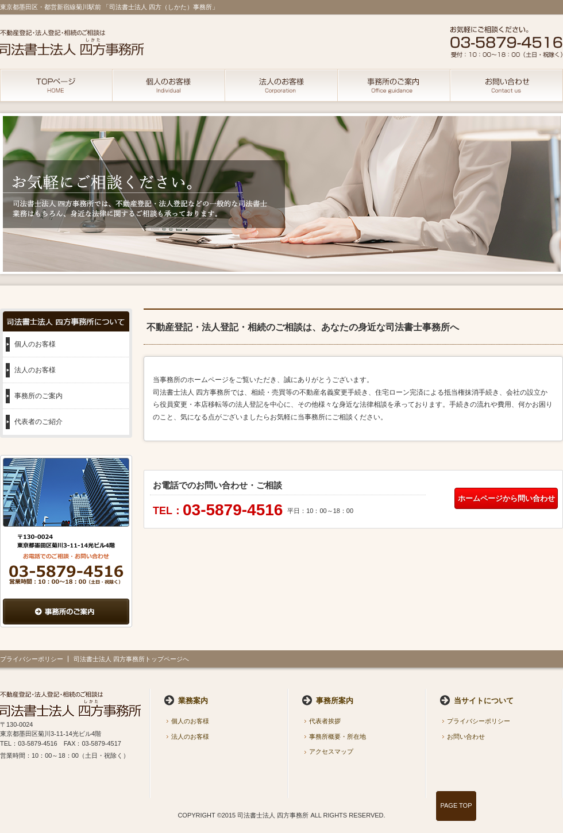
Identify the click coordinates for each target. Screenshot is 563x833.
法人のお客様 (35, 370)
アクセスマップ (331, 751)
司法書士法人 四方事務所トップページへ (131, 658)
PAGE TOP (456, 805)
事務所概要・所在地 (337, 736)
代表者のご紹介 (38, 422)
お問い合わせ (466, 736)
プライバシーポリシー (31, 658)
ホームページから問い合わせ (506, 498)
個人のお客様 (35, 344)
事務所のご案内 (38, 396)
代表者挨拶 (325, 721)
